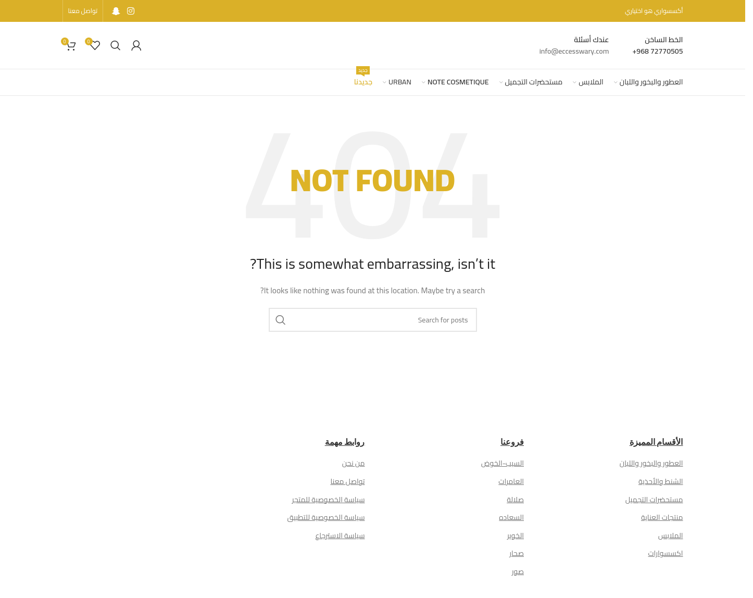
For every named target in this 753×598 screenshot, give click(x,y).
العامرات (511, 481)
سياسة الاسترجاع (340, 535)
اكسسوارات (665, 553)
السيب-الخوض (502, 463)
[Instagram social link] (130, 11)
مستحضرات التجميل (654, 499)
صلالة (515, 499)
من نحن (353, 463)
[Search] (115, 45)
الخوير (515, 535)
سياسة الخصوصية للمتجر (328, 499)
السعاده (511, 517)
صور (518, 571)
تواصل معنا (347, 481)
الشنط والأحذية (660, 481)
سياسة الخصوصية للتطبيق (326, 517)
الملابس (670, 535)
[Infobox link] (658, 45)
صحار (516, 553)
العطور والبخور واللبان (651, 463)
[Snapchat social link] (115, 11)
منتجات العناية (662, 517)
